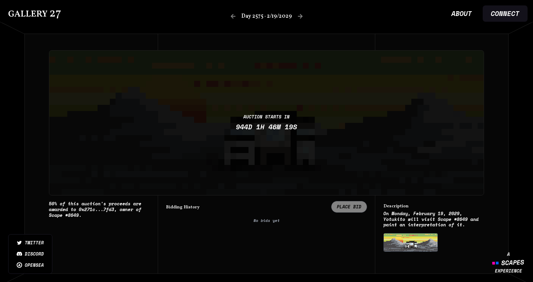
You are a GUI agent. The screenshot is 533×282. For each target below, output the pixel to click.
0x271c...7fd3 (96, 209)
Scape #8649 (64, 215)
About (461, 13)
